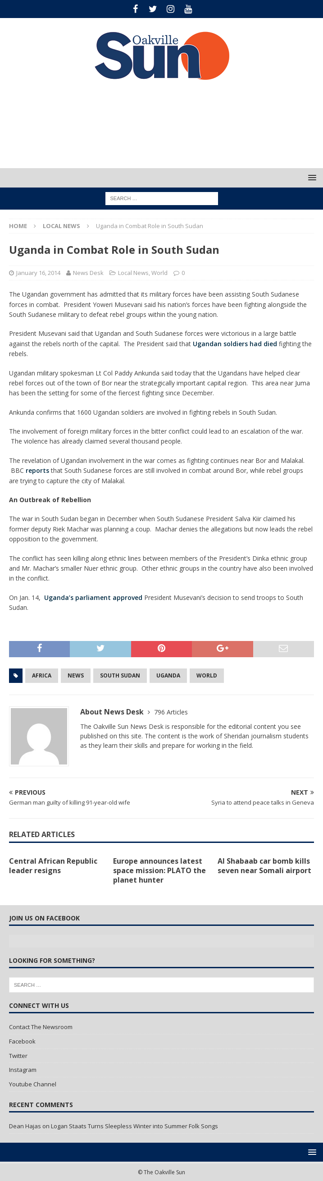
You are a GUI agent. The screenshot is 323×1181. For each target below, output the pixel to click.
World (159, 273)
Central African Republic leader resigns (53, 865)
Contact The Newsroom (41, 1027)
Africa (41, 675)
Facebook (22, 1041)
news (76, 675)
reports (38, 470)
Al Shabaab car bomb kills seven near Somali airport (264, 865)
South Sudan (120, 675)
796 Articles (171, 712)
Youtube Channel (32, 1084)
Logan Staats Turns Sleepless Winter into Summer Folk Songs (134, 1126)
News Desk (88, 273)
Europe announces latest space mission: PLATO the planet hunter (159, 870)
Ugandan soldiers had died (235, 343)
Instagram (22, 1070)
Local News (133, 273)
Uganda (168, 675)
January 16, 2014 (38, 273)
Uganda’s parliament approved (93, 597)
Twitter (18, 1056)
